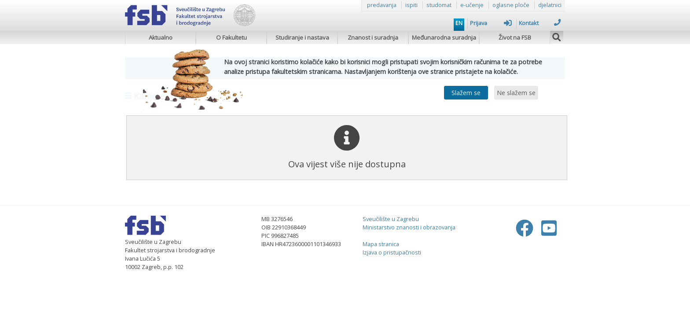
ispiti (411, 5)
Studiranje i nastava (302, 37)
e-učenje (472, 5)
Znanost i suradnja (373, 37)
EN (458, 23)
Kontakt (540, 23)
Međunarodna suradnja (444, 37)
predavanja (381, 5)
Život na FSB (515, 37)
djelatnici (550, 5)
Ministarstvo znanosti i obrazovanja (409, 227)
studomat (438, 5)
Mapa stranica (381, 244)
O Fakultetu (231, 37)
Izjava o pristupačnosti (392, 252)
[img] (556, 36)
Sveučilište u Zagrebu (391, 219)
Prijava (491, 23)
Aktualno (160, 37)
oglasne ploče (510, 5)
